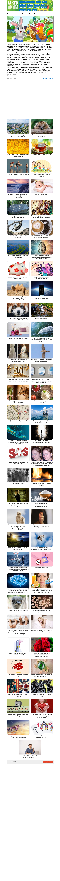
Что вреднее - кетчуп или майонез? (42, 401)
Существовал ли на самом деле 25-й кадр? (18, 715)
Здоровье (32, 1)
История (45, 1)
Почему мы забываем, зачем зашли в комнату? (18, 654)
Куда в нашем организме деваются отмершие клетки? (18, 155)
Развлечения (23, 10)
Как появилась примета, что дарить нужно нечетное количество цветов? (41, 655)
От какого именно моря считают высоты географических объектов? (18, 196)
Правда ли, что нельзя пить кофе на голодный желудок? (41, 236)
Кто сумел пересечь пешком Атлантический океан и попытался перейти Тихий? (18, 569)
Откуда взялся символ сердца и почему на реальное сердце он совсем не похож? (42, 716)
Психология (43, 7)
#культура (9, 74)
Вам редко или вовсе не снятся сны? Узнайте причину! (18, 736)
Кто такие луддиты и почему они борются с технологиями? (41, 216)
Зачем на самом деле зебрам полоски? (42, 695)
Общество (30, 7)
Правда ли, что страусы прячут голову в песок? (18, 611)
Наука (42, 4)
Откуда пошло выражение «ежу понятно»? (42, 135)
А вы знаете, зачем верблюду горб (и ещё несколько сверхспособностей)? (18, 298)
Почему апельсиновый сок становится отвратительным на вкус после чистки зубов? (42, 590)
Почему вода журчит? (41, 318)
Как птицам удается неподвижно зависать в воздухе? (41, 360)
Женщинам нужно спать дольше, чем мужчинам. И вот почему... (41, 631)
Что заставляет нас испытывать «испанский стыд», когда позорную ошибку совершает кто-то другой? (18, 527)
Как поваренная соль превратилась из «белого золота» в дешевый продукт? (41, 505)
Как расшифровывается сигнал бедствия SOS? (18, 462)
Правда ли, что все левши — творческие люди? (42, 277)
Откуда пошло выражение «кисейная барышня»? (18, 360)
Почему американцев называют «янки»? (18, 695)
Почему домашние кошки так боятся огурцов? (18, 401)
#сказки (14, 74)
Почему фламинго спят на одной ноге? (18, 175)
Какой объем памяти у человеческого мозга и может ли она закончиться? (41, 257)
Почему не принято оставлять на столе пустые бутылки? (41, 675)
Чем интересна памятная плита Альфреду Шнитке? (18, 216)
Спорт (29, 10)
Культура (37, 4)
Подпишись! (48, 762)
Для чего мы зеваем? (41, 194)
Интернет (39, 1)
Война (26, 1)
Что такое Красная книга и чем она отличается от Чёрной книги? (18, 319)
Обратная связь (42, 10)
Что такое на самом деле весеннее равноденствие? (18, 548)
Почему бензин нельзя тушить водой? (41, 484)
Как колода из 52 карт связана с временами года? (42, 736)
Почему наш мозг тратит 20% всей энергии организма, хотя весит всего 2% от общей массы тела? (18, 590)
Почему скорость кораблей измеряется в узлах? (41, 421)
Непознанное (23, 7)
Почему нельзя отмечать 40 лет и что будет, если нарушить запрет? (18, 380)
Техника (34, 10)
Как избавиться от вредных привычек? (41, 175)
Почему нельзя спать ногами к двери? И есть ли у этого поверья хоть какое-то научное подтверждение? (18, 633)
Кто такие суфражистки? (18, 483)
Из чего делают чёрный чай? (42, 154)
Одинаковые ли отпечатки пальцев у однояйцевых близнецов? (41, 526)
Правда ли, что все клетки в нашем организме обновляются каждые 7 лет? (18, 442)
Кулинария (30, 4)
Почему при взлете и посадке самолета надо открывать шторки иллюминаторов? (41, 381)
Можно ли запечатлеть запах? (18, 338)
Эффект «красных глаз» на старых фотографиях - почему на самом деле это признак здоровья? (42, 463)
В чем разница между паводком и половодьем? (18, 256)
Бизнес (21, 1)
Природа (37, 7)
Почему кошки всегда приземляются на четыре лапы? (41, 548)
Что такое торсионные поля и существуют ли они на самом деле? (18, 505)
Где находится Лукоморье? (18, 421)
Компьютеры (23, 4)
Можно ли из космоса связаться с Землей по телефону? (41, 297)
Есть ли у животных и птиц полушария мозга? (41, 611)
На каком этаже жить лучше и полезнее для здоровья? (18, 135)
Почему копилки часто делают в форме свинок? (18, 277)
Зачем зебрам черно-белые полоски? (18, 236)
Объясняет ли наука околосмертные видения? (41, 441)
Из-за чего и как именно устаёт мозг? (18, 675)
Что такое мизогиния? (42, 567)
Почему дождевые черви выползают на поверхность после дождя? (41, 339)
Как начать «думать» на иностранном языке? (30, 756)
